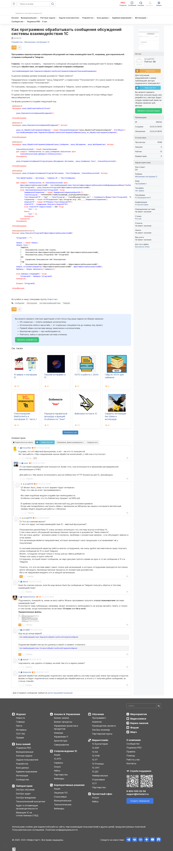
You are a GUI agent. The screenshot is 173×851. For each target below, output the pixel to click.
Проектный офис (102, 794)
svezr (25, 463)
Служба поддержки (140, 771)
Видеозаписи (138, 718)
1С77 (94, 783)
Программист (141, 183)
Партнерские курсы (102, 734)
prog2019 (29, 484)
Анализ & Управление (67, 714)
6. (19, 597)
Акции (57, 755)
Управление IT (61, 736)
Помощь (130, 755)
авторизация (66, 693)
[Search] (143, 705)
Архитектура (60, 740)
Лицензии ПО (61, 792)
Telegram (66, 303)
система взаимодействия (50, 303)
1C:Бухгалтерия (141, 204)
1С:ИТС (57, 759)
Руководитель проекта (104, 726)
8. (19, 659)
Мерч (133, 732)
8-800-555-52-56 (136, 791)
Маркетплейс (100, 740)
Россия (138, 219)
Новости (20, 718)
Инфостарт (52, 299)
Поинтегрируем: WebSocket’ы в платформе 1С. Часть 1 (25, 416)
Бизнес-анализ (61, 718)
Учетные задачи (24, 755)
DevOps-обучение (25, 789)
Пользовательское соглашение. (28, 830)
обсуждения (32, 303)
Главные (20, 722)
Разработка (22, 763)
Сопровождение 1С (65, 751)
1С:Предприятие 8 (142, 197)
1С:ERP (95, 748)
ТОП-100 (20, 734)
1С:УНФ (96, 755)
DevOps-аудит (23, 793)
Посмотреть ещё (70, 432)
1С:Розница (98, 763)
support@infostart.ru (137, 794)
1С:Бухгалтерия (100, 744)
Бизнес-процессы (63, 722)
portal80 (26, 630)
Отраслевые (60, 796)
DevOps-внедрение (26, 797)
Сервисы (58, 763)
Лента (19, 726)
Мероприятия (138, 714)
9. (19, 672)
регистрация (54, 693)
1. (19, 448)
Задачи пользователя (27, 759)
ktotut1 (26, 659)
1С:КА (95, 752)
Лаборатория (24, 786)
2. (20, 463)
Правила (130, 751)
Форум (134, 727)
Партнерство (61, 774)
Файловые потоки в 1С (85, 413)
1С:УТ (95, 759)
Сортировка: (70, 442)
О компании (133, 740)
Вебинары (59, 778)
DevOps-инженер (101, 730)
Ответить (28, 458)
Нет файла (139, 191)
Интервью (21, 730)
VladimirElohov (29, 597)
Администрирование (26, 771)
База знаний (23, 744)
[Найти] (158, 705)
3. (20, 518)
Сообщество (22, 779)
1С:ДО (95, 771)
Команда (58, 733)
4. (21, 484)
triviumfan (26, 448)
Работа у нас (133, 759)
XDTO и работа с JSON (86, 374)
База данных (22, 767)
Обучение (98, 714)
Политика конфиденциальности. (61, 830)
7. (19, 630)
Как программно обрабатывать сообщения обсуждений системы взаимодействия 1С (66, 31)
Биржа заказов (139, 723)
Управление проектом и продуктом (66, 727)
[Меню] (13, 3)
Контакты (131, 763)
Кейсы (57, 770)
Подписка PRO (23, 748)
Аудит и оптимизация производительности (27, 807)
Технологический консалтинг (30, 801)
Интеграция (22, 775)
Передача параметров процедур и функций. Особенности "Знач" (55, 416)
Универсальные (100, 775)
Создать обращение (139, 801)
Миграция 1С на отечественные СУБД (27, 814)
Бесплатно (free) (142, 247)
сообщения (19, 303)
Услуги (57, 767)
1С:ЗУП (95, 767)
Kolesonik (27, 672)
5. (19, 581)
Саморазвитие (61, 744)
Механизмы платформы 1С (146, 176)
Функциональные (24, 752)
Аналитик (97, 722)
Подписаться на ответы (23, 442)
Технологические (62, 804)
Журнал (21, 714)
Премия (20, 737)
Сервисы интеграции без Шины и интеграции (115, 416)
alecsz (25, 581)
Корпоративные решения (69, 785)
